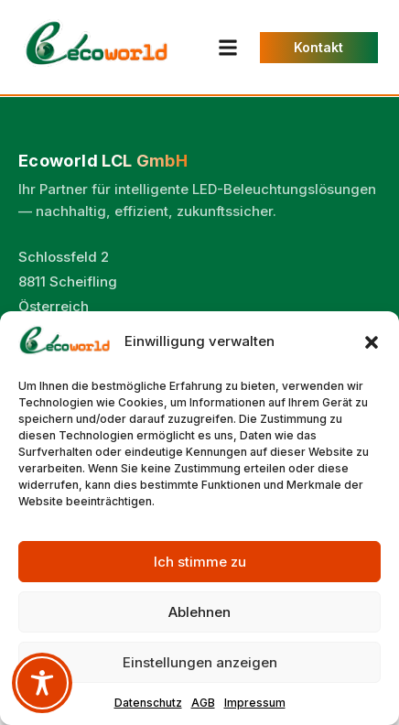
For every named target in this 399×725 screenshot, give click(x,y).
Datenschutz (148, 702)
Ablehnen (199, 612)
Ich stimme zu (200, 561)
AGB (203, 702)
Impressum (255, 702)
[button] (371, 342)
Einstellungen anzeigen (200, 662)
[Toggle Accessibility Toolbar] (42, 683)
